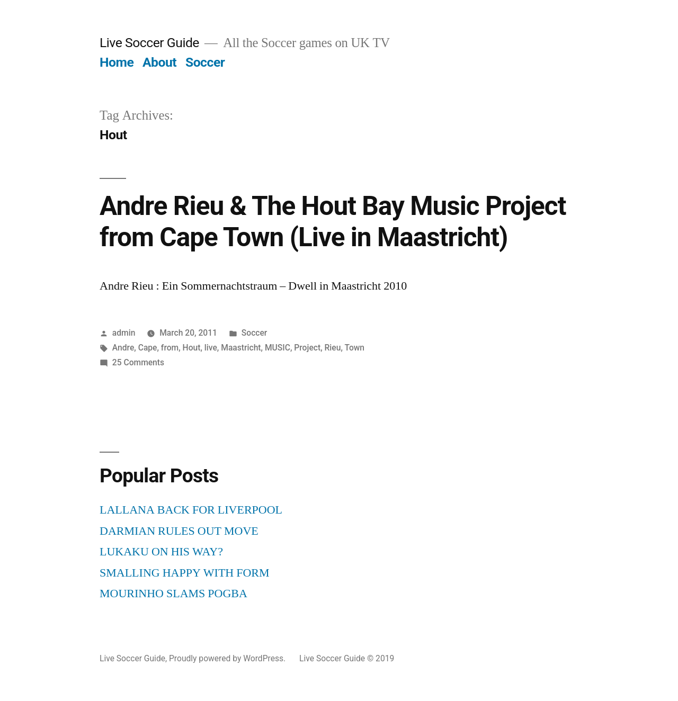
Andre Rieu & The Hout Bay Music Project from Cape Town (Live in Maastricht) (333, 222)
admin (124, 333)
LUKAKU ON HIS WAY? (161, 551)
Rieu (333, 348)
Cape (147, 348)
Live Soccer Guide (149, 42)
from (170, 348)
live (210, 348)
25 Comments (138, 362)
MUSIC (277, 348)
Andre (123, 348)
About (159, 62)
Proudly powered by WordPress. (228, 658)
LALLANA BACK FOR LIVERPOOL (191, 509)
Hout (192, 348)
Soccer (205, 62)
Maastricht (241, 348)
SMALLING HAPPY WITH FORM (185, 572)
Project (307, 348)
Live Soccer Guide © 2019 (346, 658)
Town (354, 348)
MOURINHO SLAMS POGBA (173, 593)
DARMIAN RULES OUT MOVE (179, 531)
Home (116, 62)
